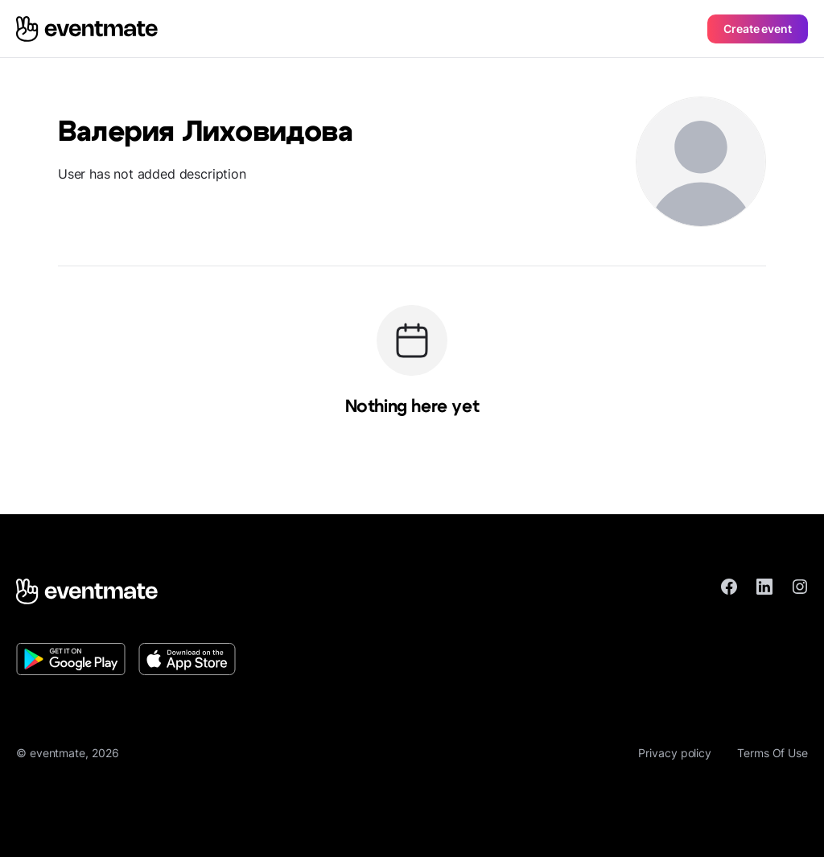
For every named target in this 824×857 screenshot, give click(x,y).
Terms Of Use (772, 753)
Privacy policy (674, 753)
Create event (757, 28)
